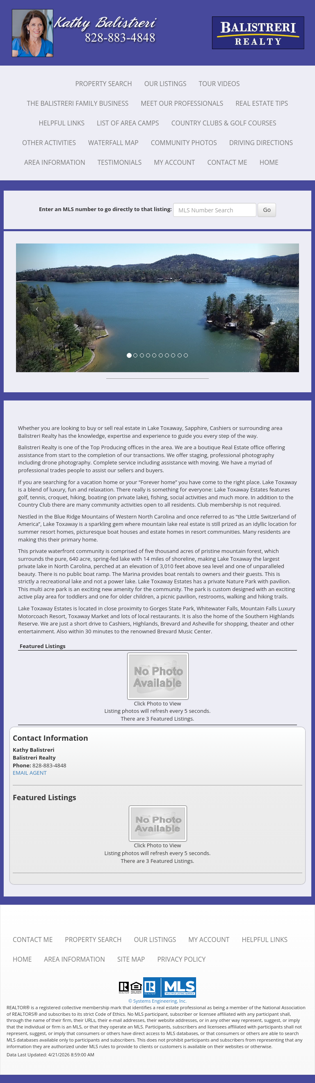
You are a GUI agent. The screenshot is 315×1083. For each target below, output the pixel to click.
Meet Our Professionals (182, 103)
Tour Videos (219, 83)
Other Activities (49, 142)
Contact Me (227, 162)
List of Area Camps (128, 122)
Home (269, 162)
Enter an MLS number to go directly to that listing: (105, 209)
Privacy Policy (181, 959)
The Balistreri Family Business (78, 103)
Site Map (131, 959)
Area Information (54, 162)
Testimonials (120, 162)
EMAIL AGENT (30, 772)
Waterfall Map (113, 142)
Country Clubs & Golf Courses (223, 122)
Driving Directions (261, 142)
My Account (174, 162)
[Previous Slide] (37, 307)
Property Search (103, 83)
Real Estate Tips (261, 103)
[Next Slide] (278, 307)
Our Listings (165, 83)
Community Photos (184, 142)
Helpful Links (61, 122)
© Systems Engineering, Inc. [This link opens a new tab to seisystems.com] (157, 1001)
